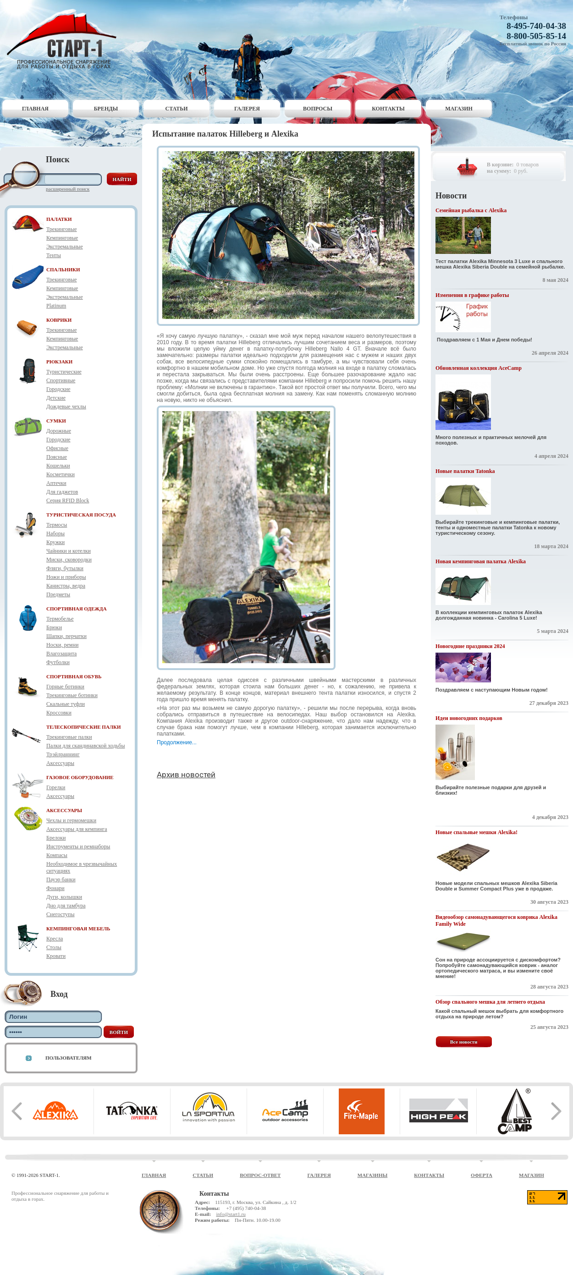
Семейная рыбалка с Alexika (471, 210)
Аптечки (56, 483)
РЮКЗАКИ (59, 361)
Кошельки (58, 465)
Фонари (55, 888)
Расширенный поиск (67, 189)
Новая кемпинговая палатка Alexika (480, 561)
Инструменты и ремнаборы (78, 846)
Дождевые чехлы (66, 406)
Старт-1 (65, 39)
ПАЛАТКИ (59, 219)
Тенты (53, 255)
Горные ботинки (65, 686)
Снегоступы (60, 914)
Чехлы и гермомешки (71, 820)
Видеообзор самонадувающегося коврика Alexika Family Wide (496, 920)
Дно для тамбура (66, 905)
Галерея (247, 108)
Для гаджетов (62, 492)
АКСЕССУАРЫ (64, 810)
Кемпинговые (62, 238)
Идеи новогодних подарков (468, 718)
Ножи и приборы (66, 577)
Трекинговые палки (69, 737)
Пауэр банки (61, 879)
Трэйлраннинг (63, 754)
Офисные (57, 448)
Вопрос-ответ (260, 1175)
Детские (56, 398)
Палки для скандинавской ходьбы (85, 745)
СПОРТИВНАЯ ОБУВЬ (73, 676)
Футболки (58, 662)
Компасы (56, 855)
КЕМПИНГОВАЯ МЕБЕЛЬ (78, 928)
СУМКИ (56, 420)
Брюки (54, 627)
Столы (53, 947)
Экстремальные (64, 246)
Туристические (64, 371)
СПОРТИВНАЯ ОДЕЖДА (76, 608)
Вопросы (317, 108)
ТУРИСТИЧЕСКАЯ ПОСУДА (81, 514)
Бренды (106, 108)
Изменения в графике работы (472, 295)
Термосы (56, 525)
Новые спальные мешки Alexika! (476, 832)
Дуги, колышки (64, 897)
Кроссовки (59, 712)
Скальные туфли (65, 704)
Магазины (373, 1175)
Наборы (55, 533)
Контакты (388, 108)
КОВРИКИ (59, 320)
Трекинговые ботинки (72, 695)
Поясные (56, 457)
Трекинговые (61, 229)
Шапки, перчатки (66, 636)
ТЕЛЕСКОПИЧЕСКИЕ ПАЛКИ (83, 727)
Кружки (55, 542)
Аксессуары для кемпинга (76, 829)
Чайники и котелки (68, 551)
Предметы (58, 594)
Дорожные (58, 431)
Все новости (464, 1041)
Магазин (459, 108)
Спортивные (60, 380)
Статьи (176, 108)
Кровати (56, 956)
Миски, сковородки (69, 559)
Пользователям (68, 1058)
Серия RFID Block (67, 500)
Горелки (55, 787)
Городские (58, 389)
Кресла (54, 938)
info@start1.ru (230, 1214)
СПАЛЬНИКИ (63, 269)
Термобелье (60, 619)
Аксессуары (60, 763)
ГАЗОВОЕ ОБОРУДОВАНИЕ (80, 777)
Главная (35, 108)
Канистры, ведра (65, 586)
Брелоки (56, 838)
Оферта (481, 1175)
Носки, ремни (62, 645)
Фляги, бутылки (64, 568)
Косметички (60, 474)
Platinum (56, 305)
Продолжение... (177, 742)
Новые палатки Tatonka (465, 471)
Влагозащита (61, 653)
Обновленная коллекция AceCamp (478, 368)
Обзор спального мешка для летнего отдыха (490, 1002)
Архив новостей (186, 774)
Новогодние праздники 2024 (470, 646)
